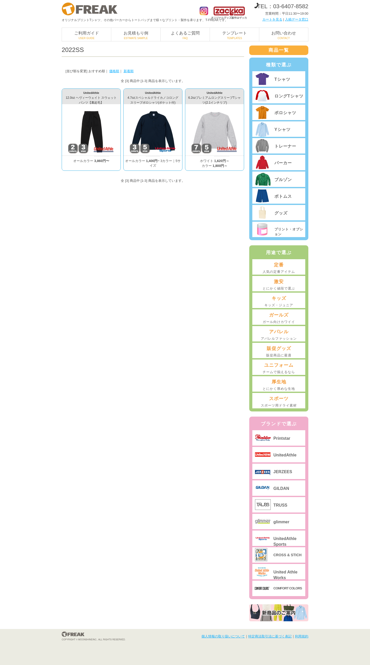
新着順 (129, 71)
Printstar (281, 438)
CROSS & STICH (287, 555)
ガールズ (278, 318)
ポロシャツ (285, 113)
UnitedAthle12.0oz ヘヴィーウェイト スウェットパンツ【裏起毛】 (91, 97)
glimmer (281, 522)
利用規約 (301, 636)
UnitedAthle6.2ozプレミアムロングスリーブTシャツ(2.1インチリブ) (214, 97)
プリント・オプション (288, 231)
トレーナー (285, 146)
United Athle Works (285, 574)
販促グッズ (278, 352)
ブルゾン (283, 179)
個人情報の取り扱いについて (223, 636)
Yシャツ (282, 129)
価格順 (114, 71)
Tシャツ (282, 79)
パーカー (283, 163)
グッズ (281, 213)
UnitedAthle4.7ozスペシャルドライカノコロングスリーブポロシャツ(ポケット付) (152, 97)
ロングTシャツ (288, 96)
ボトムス (283, 196)
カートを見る (272, 19)
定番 (278, 268)
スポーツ (278, 402)
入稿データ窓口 (296, 19)
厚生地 (278, 385)
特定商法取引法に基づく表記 (270, 636)
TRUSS (280, 505)
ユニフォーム (278, 368)
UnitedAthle (285, 455)
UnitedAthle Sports (285, 541)
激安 (278, 285)
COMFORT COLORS (287, 588)
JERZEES (282, 472)
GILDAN (281, 488)
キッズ (278, 302)
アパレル (278, 335)
